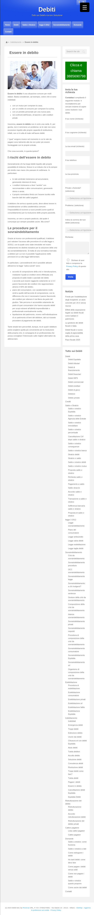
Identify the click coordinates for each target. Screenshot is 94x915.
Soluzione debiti (75, 759)
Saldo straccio (74, 488)
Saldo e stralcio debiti (77, 462)
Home (7, 25)
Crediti (68, 402)
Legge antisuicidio (75, 537)
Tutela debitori (74, 752)
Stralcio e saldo (74, 458)
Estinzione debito (75, 733)
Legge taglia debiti (75, 548)
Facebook (79, 2)
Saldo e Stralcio (29, 25)
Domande (78, 25)
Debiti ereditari (74, 386)
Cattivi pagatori (74, 835)
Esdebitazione (71, 682)
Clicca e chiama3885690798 (76, 70)
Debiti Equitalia (74, 359)
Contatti (8, 32)
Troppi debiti (73, 729)
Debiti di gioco (74, 390)
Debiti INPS (73, 378)
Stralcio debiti (73, 454)
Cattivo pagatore (72, 828)
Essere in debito (75, 786)
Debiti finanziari (74, 374)
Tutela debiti (73, 778)
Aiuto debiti (72, 748)
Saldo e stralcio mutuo (77, 466)
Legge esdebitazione (77, 544)
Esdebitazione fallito (76, 707)
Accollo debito (74, 755)
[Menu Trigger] (84, 7)
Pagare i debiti (74, 782)
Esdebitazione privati (77, 699)
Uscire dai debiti (75, 737)
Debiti (47, 9)
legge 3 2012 (44, 25)
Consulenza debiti (75, 763)
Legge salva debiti (75, 541)
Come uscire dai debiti (77, 887)
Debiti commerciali (76, 382)
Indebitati (72, 721)
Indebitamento (16, 42)
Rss (83, 2)
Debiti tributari (74, 363)
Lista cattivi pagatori (76, 831)
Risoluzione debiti (75, 767)
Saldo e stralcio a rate (77, 849)
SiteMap (79, 908)
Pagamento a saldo (76, 484)
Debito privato (74, 398)
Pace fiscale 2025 (72, 340)
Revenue (26, 908)
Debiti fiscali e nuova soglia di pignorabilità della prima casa (74, 333)
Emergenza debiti (75, 725)
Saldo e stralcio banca (77, 450)
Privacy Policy (72, 266)
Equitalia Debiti (74, 797)
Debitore (71, 394)
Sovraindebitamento (61, 25)
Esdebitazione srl (75, 703)
